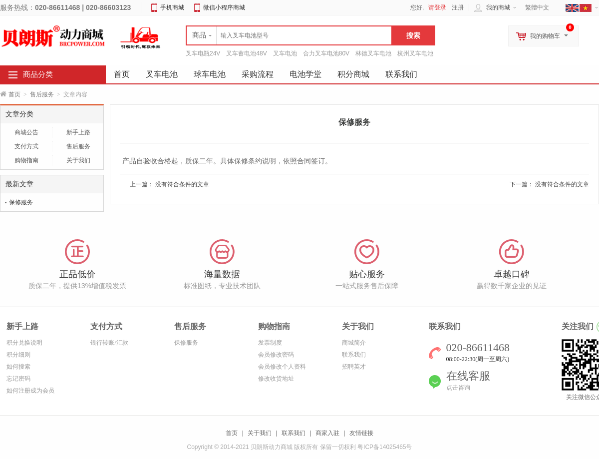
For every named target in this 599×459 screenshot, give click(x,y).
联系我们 (401, 74)
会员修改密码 (276, 354)
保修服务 (21, 202)
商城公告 (26, 132)
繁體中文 (537, 7)
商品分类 (38, 74)
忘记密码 (18, 378)
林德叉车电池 (373, 53)
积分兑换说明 (24, 342)
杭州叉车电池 (415, 53)
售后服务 (42, 94)
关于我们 (78, 160)
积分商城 (353, 74)
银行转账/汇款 (109, 342)
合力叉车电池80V (326, 53)
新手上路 (78, 132)
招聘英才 (354, 366)
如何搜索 (18, 366)
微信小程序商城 (224, 7)
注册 (458, 7)
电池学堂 (305, 74)
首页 (14, 94)
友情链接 (361, 433)
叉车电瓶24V (203, 53)
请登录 (437, 7)
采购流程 (258, 74)
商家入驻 (327, 433)
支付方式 (26, 146)
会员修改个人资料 (282, 366)
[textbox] (289, 35)
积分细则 (18, 354)
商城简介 (354, 342)
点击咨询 (458, 387)
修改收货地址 (276, 378)
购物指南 (26, 160)
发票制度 (270, 342)
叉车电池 (285, 53)
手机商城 (172, 7)
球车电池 (210, 74)
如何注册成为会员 (30, 390)
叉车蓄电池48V (246, 53)
